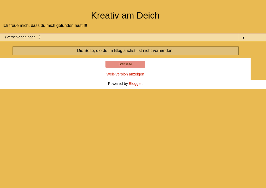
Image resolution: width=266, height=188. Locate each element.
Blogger (135, 83)
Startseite (125, 64)
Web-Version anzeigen (125, 74)
